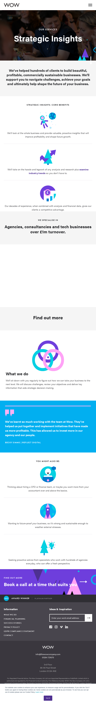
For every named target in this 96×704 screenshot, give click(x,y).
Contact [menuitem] (8, 635)
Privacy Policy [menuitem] (12, 627)
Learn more (39, 692)
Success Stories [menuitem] (13, 623)
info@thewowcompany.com (48, 654)
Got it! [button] (48, 698)
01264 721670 (48, 657)
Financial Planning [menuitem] (14, 619)
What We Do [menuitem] (10, 614)
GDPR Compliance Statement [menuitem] (19, 631)
